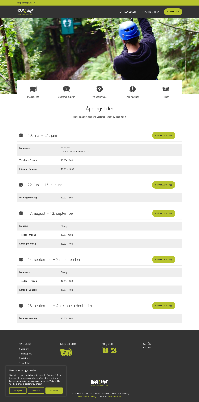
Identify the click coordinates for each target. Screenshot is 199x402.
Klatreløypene (25, 353)
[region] (36, 381)
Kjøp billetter (68, 343)
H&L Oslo (25, 343)
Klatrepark (24, 349)
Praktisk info (150, 12)
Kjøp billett (173, 12)
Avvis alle (36, 390)
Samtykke (18, 390)
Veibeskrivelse (99, 97)
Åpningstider (133, 97)
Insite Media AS (114, 396)
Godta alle (54, 390)
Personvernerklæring (87, 396)
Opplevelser (128, 12)
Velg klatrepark (26, 3)
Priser (166, 97)
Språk (147, 343)
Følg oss (107, 343)
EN (144, 347)
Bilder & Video (25, 363)
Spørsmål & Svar (66, 97)
